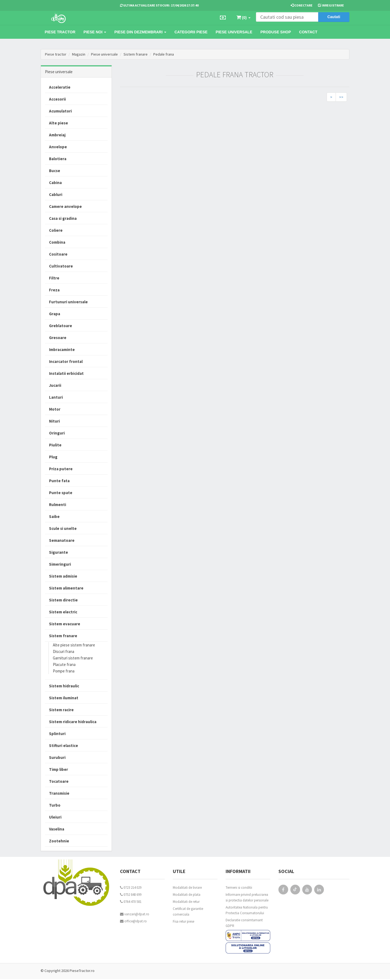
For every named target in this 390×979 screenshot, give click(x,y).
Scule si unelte (63, 528)
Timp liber (58, 769)
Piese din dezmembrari (140, 32)
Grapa (54, 313)
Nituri (54, 421)
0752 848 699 (130, 894)
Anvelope (58, 146)
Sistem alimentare (66, 588)
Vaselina (56, 829)
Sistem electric (63, 611)
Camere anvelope (65, 206)
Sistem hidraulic (64, 685)
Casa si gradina (63, 218)
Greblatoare (60, 325)
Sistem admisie (63, 576)
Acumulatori (60, 111)
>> (341, 97)
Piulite (55, 444)
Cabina (55, 182)
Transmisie (59, 793)
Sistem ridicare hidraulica (72, 721)
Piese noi (94, 32)
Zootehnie (59, 840)
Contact (308, 32)
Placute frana (64, 664)
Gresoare (57, 337)
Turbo (54, 805)
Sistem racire (61, 709)
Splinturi (57, 733)
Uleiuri (55, 817)
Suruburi (57, 757)
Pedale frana (163, 54)
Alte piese (58, 122)
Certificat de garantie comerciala (188, 911)
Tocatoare (59, 781)
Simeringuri (60, 564)
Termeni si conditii (239, 887)
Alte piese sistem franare (74, 645)
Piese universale (234, 32)
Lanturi (56, 397)
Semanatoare (61, 540)
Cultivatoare (61, 266)
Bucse (54, 170)
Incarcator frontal (66, 361)
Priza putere (61, 468)
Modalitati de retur (186, 901)
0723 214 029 (130, 887)
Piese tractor (60, 32)
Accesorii (57, 99)
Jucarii (55, 385)
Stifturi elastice (63, 745)
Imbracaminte (62, 349)
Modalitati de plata (186, 894)
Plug (53, 456)
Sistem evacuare (64, 623)
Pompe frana (63, 671)
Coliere (56, 230)
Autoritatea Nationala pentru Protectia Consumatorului (247, 910)
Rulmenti (57, 504)
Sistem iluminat (63, 697)
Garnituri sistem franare (73, 658)
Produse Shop (276, 32)
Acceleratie (59, 87)
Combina (57, 242)
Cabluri (55, 194)
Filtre (54, 278)
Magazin (78, 54)
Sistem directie (63, 600)
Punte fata (59, 480)
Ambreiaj (57, 134)
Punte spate (60, 492)
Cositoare (58, 254)
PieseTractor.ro (82, 970)
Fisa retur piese (183, 921)
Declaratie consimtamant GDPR (244, 923)
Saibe (54, 516)
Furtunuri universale (68, 301)
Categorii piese (190, 32)
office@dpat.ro (133, 921)
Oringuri (57, 433)
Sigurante (58, 552)
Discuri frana (63, 651)
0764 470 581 (130, 901)
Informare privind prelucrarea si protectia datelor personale (247, 897)
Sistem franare (135, 54)
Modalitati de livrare (187, 887)
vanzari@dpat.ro (134, 914)
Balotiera (57, 158)
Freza (54, 289)
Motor (54, 409)
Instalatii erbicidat (66, 373)
